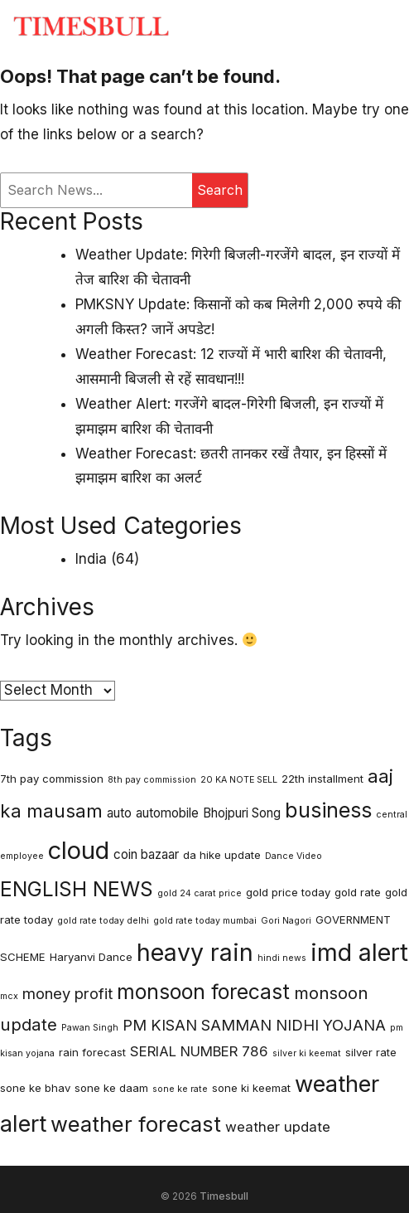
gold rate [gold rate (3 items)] (357, 892)
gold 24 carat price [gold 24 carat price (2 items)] (199, 893)
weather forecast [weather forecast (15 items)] (136, 1124)
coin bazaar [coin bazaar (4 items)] (146, 854)
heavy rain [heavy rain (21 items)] (195, 952)
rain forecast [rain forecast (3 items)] (92, 1052)
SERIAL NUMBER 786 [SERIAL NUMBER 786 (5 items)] (199, 1051)
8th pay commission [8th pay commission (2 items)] (152, 779)
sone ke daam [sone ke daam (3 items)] (111, 1087)
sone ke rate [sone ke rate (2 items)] (180, 1089)
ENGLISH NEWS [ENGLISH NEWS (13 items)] (76, 888)
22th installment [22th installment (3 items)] (322, 778)
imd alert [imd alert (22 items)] (359, 952)
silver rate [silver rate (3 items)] (371, 1052)
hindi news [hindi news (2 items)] (281, 958)
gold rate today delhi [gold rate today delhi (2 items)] (103, 920)
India (91, 559)
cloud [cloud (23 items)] (78, 850)
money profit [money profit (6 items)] (67, 993)
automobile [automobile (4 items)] (167, 813)
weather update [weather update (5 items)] (277, 1126)
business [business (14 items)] (328, 810)
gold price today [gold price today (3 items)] (288, 892)
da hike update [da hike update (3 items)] (222, 854)
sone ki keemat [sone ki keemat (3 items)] (251, 1087)
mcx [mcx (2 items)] (9, 996)
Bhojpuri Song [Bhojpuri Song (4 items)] (242, 813)
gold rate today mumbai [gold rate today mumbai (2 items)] (205, 920)
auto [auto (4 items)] (119, 813)
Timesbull (224, 1196)
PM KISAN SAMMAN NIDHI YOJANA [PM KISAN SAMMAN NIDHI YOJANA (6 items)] (254, 1025)
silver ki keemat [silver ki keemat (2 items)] (306, 1053)
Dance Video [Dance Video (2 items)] (293, 856)
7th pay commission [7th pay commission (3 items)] (51, 778)
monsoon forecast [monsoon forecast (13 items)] (203, 991)
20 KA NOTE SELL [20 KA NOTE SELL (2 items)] (238, 779)
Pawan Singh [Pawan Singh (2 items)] (89, 1027)
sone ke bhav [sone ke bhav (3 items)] (35, 1087)
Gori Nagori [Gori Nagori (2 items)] (286, 920)
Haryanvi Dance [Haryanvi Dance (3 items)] (91, 956)
